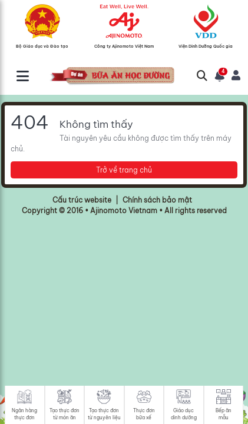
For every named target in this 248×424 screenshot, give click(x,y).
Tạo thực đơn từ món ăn (64, 414)
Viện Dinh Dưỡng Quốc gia (205, 46)
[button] (220, 76)
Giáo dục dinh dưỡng (184, 414)
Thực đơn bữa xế (144, 414)
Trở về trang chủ (124, 169)
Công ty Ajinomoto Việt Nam (124, 46)
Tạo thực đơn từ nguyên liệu (104, 414)
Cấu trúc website (81, 200)
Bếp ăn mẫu (224, 414)
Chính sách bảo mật (157, 200)
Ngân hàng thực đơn (24, 414)
